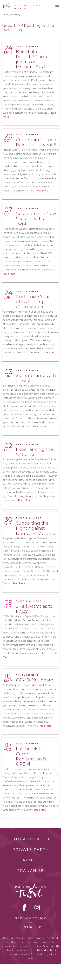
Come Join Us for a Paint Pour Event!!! (36, 142)
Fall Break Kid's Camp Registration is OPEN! (32, 756)
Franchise (30, 871)
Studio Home (21, 5)
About (30, 860)
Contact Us (30, 927)
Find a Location (30, 839)
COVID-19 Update (34, 680)
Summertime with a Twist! (36, 378)
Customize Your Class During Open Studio (33, 301)
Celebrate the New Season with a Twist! (36, 218)
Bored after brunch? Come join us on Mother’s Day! (32, 59)
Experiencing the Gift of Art (34, 452)
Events (36, 5)
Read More (41, 190)
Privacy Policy (30, 918)
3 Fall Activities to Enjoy (34, 609)
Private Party (30, 849)
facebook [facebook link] (24, 907)
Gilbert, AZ (7, 14)
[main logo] (7, 4)
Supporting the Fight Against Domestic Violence (36, 528)
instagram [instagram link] (37, 907)
